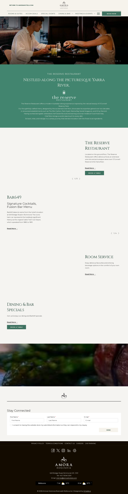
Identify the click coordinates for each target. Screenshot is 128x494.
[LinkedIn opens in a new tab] (69, 450)
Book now (111, 13)
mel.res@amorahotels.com (66, 478)
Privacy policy (37, 443)
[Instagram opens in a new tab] (63, 450)
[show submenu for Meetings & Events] (94, 13)
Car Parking (90, 443)
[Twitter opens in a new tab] (58, 450)
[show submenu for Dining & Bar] (72, 13)
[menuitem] (15, 13)
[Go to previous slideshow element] (113, 61)
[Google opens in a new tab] (74, 450)
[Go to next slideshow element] (120, 61)
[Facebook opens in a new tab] (52, 450)
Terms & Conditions (54, 443)
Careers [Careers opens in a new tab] (80, 443)
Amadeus (87, 491)
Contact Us (70, 443)
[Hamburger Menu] (98, 13)
